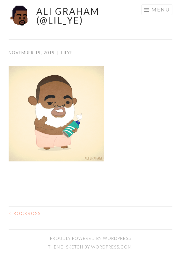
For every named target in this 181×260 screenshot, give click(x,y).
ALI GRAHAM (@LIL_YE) (67, 16)
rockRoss (25, 213)
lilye (66, 52)
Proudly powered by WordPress (90, 238)
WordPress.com (111, 246)
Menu (160, 9)
